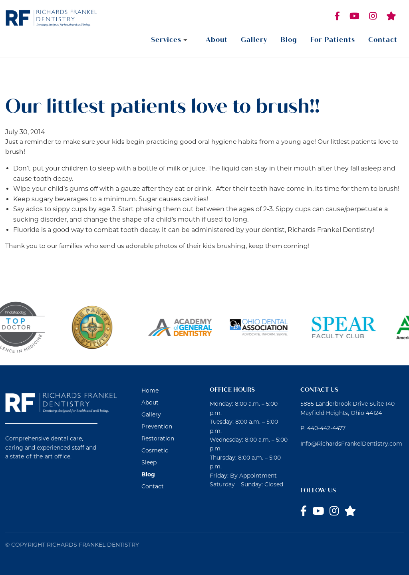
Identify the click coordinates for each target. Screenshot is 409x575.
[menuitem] (171, 40)
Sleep (149, 462)
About (217, 40)
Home (150, 390)
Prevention (156, 426)
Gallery (254, 40)
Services (166, 40)
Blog (288, 40)
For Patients (332, 40)
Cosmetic (154, 450)
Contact (382, 40)
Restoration (157, 438)
